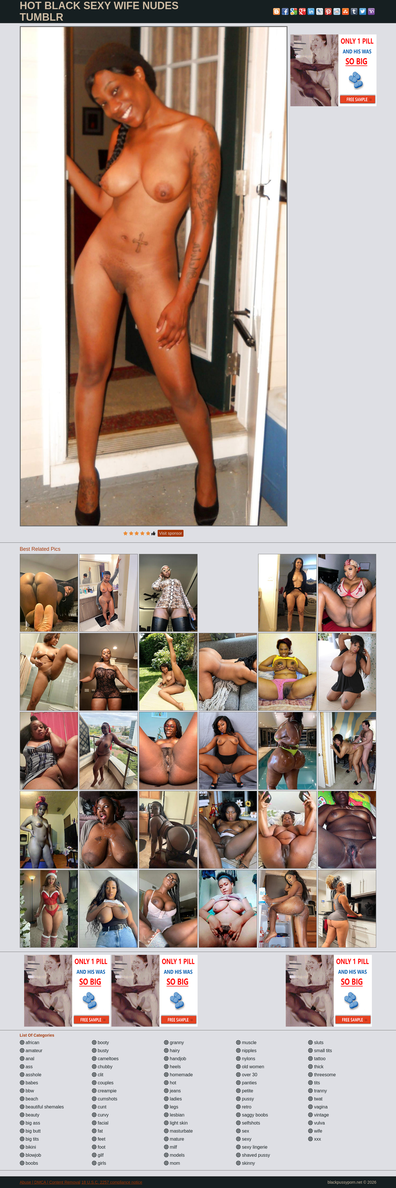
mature (174, 1139)
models (174, 1155)
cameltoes (105, 1058)
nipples (246, 1050)
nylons (245, 1058)
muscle (246, 1042)
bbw (27, 1090)
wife (315, 1131)
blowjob (30, 1155)
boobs (29, 1163)
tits (314, 1082)
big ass (30, 1123)
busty (100, 1050)
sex (242, 1131)
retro (243, 1106)
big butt (30, 1131)
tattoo (316, 1058)
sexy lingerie (251, 1147)
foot (98, 1147)
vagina (318, 1106)
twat (315, 1098)
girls (99, 1163)
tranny (317, 1090)
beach (29, 1098)
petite (244, 1090)
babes (29, 1082)
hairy (172, 1050)
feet (98, 1139)
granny (174, 1042)
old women (250, 1066)
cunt (99, 1106)
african (29, 1042)
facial (100, 1123)
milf (170, 1147)
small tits (320, 1050)
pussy (245, 1098)
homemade (178, 1074)
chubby (102, 1066)
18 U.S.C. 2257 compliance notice (112, 1182)
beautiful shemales (42, 1106)
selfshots (248, 1123)
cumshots (104, 1098)
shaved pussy (253, 1155)
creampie (104, 1090)
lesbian (174, 1114)
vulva (316, 1123)
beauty (29, 1114)
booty (100, 1042)
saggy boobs (252, 1114)
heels (172, 1066)
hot (170, 1082)
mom (172, 1163)
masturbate (178, 1131)
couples (103, 1082)
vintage (318, 1114)
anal (27, 1058)
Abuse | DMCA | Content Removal (50, 1182)
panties (246, 1082)
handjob (175, 1058)
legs (171, 1106)
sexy (243, 1139)
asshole (31, 1074)
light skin (176, 1123)
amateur (31, 1050)
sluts (315, 1042)
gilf (98, 1155)
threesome (322, 1074)
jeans (172, 1090)
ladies (173, 1098)
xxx (314, 1139)
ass (26, 1066)
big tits (29, 1139)
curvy (100, 1114)
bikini (28, 1147)
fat (97, 1131)
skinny (245, 1163)
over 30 (246, 1074)
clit (97, 1074)
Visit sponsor (170, 533)
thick (315, 1066)
